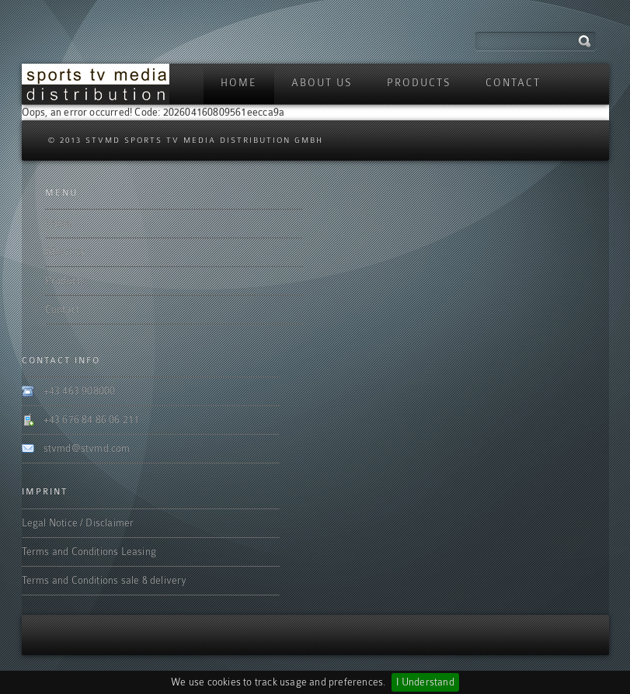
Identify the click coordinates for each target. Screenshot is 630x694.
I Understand (425, 682)
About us (322, 82)
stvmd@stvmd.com (87, 448)
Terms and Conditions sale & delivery (104, 580)
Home (239, 82)
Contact (513, 82)
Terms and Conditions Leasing (89, 551)
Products (419, 82)
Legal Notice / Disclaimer (78, 523)
